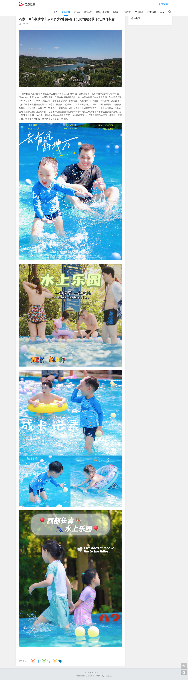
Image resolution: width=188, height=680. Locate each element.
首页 (55, 12)
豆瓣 (49, 661)
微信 (44, 661)
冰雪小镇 (127, 12)
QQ (38, 661)
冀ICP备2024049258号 (94, 673)
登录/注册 (165, 4)
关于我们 (151, 12)
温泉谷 (116, 12)
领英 (60, 661)
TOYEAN (108, 676)
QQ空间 (55, 661)
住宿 (162, 12)
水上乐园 (65, 12)
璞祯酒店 (139, 12)
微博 (33, 661)
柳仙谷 (77, 12)
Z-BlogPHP (90, 676)
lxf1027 (25, 24)
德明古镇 (88, 12)
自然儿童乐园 (102, 12)
